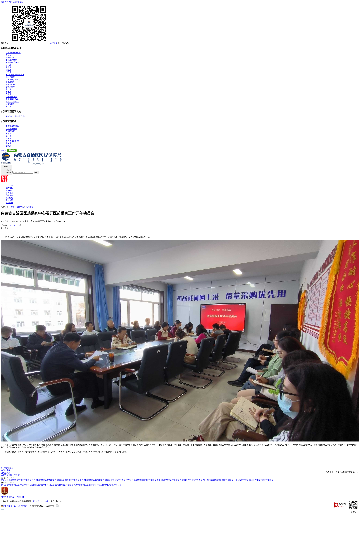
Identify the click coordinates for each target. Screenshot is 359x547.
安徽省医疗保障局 (8, 480)
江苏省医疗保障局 (54, 480)
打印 (3, 468)
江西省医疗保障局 (133, 480)
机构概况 (9, 188)
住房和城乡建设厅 (13, 80)
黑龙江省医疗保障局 (70, 480)
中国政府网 (5, 470)
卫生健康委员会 (12, 99)
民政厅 (8, 67)
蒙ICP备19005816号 (41, 501)
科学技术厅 (10, 58)
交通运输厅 (10, 87)
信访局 (8, 146)
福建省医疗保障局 (102, 480)
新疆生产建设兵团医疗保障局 (261, 480)
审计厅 (8, 106)
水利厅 (8, 89)
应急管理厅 (10, 104)
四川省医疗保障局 (210, 480)
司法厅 (8, 70)
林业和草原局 (11, 129)
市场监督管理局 (12, 126)
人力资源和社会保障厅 (15, 75)
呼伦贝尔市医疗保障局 (10, 485)
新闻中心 (9, 190)
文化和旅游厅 (11, 97)
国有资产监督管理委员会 (16, 116)
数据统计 (9, 203)
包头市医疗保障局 (81, 485)
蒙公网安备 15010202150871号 (15, 506)
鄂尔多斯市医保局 (113, 485)
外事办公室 (10, 84)
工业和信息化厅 (12, 60)
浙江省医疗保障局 (87, 480)
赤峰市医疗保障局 (27, 485)
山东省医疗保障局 (117, 480)
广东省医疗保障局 (194, 480)
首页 (12, 207)
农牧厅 (8, 92)
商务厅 (8, 94)
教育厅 (8, 55)
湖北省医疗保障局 (179, 480)
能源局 (8, 138)
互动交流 (9, 200)
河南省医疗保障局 (148, 480)
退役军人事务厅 (12, 102)
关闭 (7, 468)
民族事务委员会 (12, 62)
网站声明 (4, 497)
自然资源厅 (10, 77)
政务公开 (9, 193)
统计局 (8, 136)
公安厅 (8, 65)
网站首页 (9, 186)
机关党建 (9, 198)
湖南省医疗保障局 (164, 480)
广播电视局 (10, 131)
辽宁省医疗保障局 (23, 480)
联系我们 (12, 497)
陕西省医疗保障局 (39, 480)
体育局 (8, 134)
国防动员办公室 (12, 141)
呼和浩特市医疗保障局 (44, 485)
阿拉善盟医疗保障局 (97, 485)
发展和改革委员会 (13, 53)
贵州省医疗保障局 (225, 480)
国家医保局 (5, 473)
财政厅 (8, 72)
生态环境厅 (10, 82)
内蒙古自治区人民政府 (10, 475)
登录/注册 (53, 43)
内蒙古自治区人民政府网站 (12, 2)
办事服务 (9, 195)
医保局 (8, 143)
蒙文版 (4, 151)
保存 (11, 468)
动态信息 (29, 207)
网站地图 (20, 497)
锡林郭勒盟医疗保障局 (64, 485)
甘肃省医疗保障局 (241, 480)
